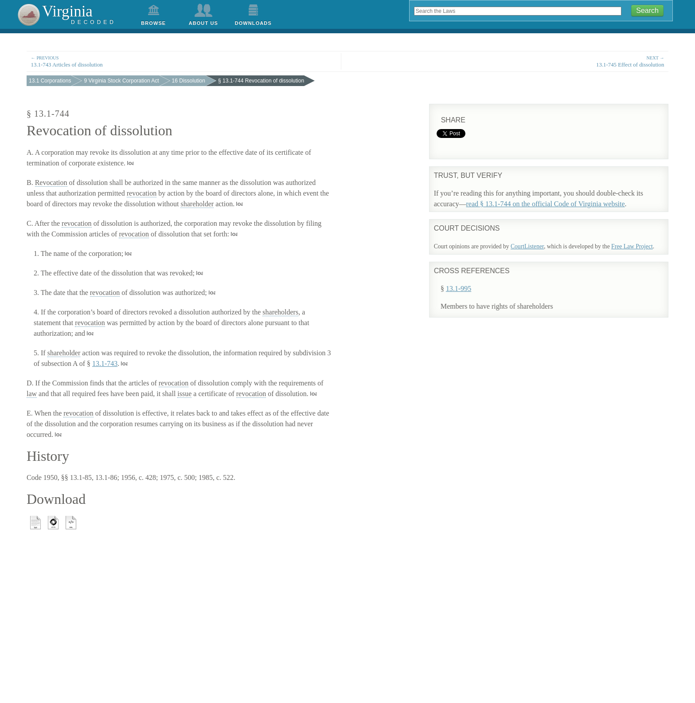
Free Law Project (632, 246)
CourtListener (527, 246)
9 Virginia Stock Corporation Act (121, 81)
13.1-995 (468, 283)
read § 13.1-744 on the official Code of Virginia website (545, 204)
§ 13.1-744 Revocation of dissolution (261, 81)
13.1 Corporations (50, 81)
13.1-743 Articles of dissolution (183, 61)
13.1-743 (104, 363)
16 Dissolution (188, 81)
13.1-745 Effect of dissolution (511, 61)
